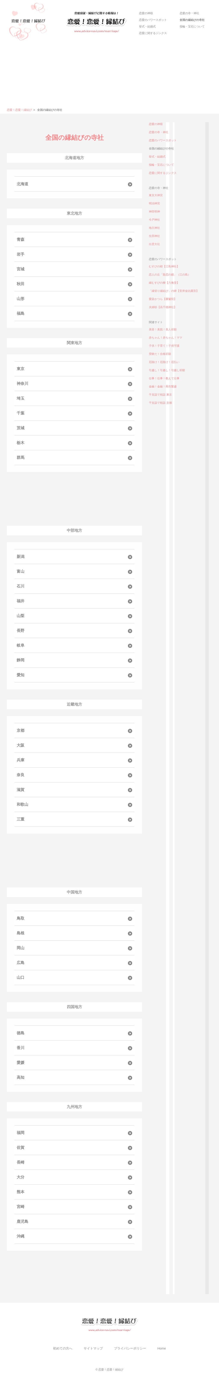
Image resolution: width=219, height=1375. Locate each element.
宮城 (20, 269)
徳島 (20, 1033)
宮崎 (20, 1207)
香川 (20, 1048)
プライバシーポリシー (130, 1348)
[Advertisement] (109, 76)
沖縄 (20, 1236)
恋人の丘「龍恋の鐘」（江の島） (170, 274)
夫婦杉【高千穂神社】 (163, 307)
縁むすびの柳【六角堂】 (164, 282)
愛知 (20, 675)
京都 (20, 730)
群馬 (20, 457)
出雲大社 (154, 244)
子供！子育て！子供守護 (164, 345)
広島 (20, 963)
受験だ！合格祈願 (160, 353)
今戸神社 (154, 219)
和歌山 (22, 804)
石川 (20, 586)
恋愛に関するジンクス (153, 33)
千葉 (20, 413)
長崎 (20, 1162)
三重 (20, 819)
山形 (20, 299)
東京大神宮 (156, 195)
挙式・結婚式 (147, 26)
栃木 (20, 443)
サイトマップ (93, 1348)
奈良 (20, 775)
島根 (20, 933)
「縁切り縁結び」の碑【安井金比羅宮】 (174, 290)
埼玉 (20, 398)
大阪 (20, 745)
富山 (20, 571)
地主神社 (154, 227)
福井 (20, 601)
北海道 (22, 184)
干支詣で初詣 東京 (160, 394)
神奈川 (22, 383)
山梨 (20, 616)
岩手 (20, 254)
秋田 (20, 284)
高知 (20, 1077)
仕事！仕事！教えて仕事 (164, 378)
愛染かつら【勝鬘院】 (163, 299)
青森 (20, 239)
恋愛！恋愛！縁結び (19, 109)
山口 (20, 977)
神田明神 (154, 211)
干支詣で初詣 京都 (160, 402)
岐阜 (20, 645)
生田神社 (154, 236)
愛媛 (20, 1062)
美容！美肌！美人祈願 (163, 329)
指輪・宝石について (192, 26)
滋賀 (20, 790)
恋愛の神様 (146, 13)
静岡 (20, 660)
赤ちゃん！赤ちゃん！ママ (165, 337)
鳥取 (20, 918)
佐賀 (20, 1147)
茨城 (20, 428)
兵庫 (20, 760)
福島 (20, 313)
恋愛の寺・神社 (189, 13)
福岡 (20, 1133)
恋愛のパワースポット (153, 19)
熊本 (20, 1192)
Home (161, 1348)
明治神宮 (154, 203)
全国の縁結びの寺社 (192, 19)
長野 (20, 630)
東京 (20, 369)
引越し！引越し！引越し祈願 (167, 370)
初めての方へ (62, 1348)
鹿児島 (22, 1221)
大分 (20, 1177)
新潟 (20, 556)
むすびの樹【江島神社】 (164, 266)
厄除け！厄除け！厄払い (164, 362)
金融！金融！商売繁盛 (163, 386)
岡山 (20, 948)
